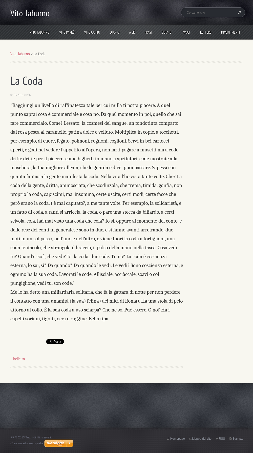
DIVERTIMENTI (230, 32)
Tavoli (185, 32)
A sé (132, 32)
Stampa (237, 438)
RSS (222, 438)
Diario (114, 32)
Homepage (177, 438)
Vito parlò (66, 32)
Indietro (19, 359)
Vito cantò (92, 32)
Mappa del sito (201, 438)
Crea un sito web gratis (26, 443)
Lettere (205, 32)
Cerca (239, 12)
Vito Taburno (39, 32)
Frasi (148, 32)
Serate (166, 32)
